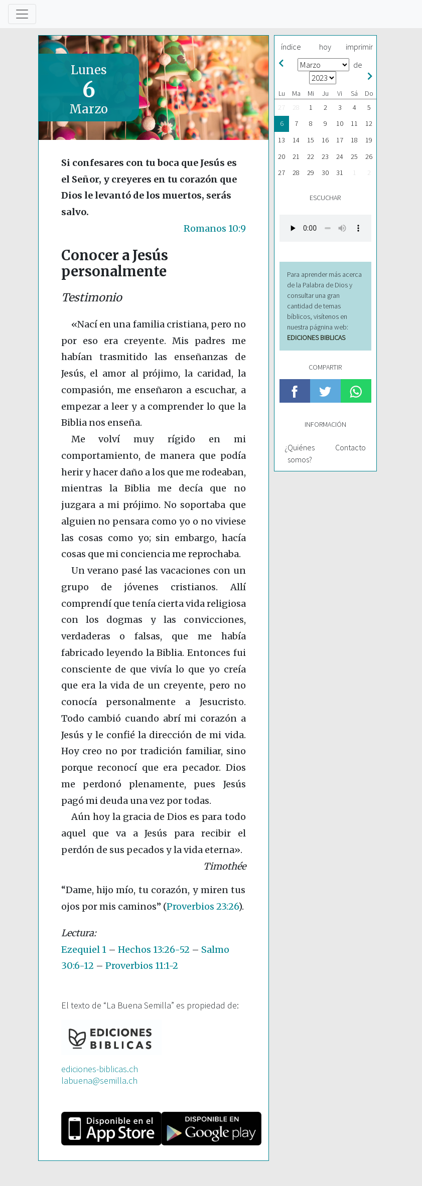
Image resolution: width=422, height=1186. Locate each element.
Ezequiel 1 (83, 949)
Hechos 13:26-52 (154, 949)
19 (368, 139)
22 (310, 156)
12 (368, 123)
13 (281, 139)
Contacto (350, 447)
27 (281, 107)
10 (339, 123)
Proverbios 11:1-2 (141, 965)
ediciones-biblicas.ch (99, 1069)
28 (296, 107)
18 (354, 139)
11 (354, 123)
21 (296, 156)
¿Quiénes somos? (300, 453)
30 (325, 172)
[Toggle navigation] (22, 14)
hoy (325, 47)
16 (325, 139)
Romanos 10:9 (215, 228)
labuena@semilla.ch (99, 1080)
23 (325, 156)
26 (368, 156)
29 (310, 172)
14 (296, 139)
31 (339, 172)
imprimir (359, 47)
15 (310, 139)
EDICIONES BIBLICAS (316, 337)
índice (291, 47)
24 (339, 156)
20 (281, 156)
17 (339, 139)
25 (354, 156)
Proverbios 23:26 (202, 906)
